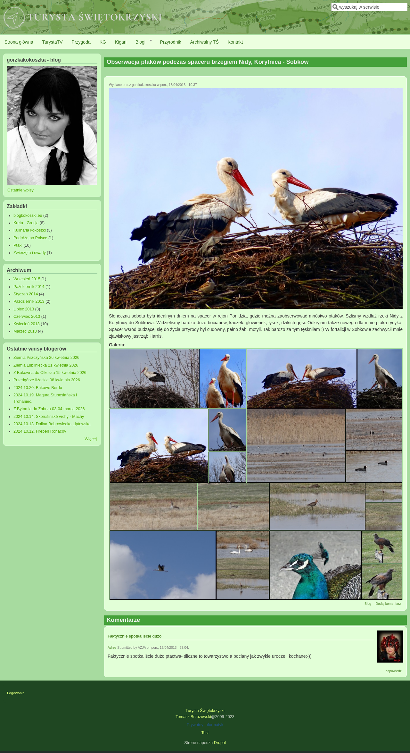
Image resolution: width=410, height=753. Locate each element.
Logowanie (16, 693)
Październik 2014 (29, 286)
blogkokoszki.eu (27, 215)
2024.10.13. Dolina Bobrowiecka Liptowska (52, 424)
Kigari (121, 42)
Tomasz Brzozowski (193, 717)
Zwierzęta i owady (29, 252)
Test (205, 733)
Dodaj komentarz (388, 603)
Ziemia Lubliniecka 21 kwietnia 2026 (45, 365)
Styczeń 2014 (25, 294)
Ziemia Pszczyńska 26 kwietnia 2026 (46, 357)
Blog (368, 603)
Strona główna (18, 42)
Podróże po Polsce (30, 238)
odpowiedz (394, 671)
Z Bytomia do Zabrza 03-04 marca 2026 (49, 409)
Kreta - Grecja (25, 223)
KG (103, 42)
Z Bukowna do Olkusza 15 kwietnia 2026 (49, 372)
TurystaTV (52, 42)
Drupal (220, 742)
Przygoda (81, 42)
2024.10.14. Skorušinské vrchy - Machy (48, 416)
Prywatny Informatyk (205, 725)
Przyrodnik (170, 42)
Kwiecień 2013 (26, 324)
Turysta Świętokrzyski (204, 710)
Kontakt (235, 42)
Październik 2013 (29, 301)
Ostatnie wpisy (20, 190)
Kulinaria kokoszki (29, 230)
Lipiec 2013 (23, 309)
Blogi (141, 42)
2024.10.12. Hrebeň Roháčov (39, 431)
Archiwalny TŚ (204, 42)
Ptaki (17, 245)
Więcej (91, 439)
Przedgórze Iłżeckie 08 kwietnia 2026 (46, 380)
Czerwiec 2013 (26, 316)
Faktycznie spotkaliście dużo (134, 636)
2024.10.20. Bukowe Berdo (37, 387)
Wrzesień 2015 (26, 279)
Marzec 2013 (25, 331)
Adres (112, 647)
